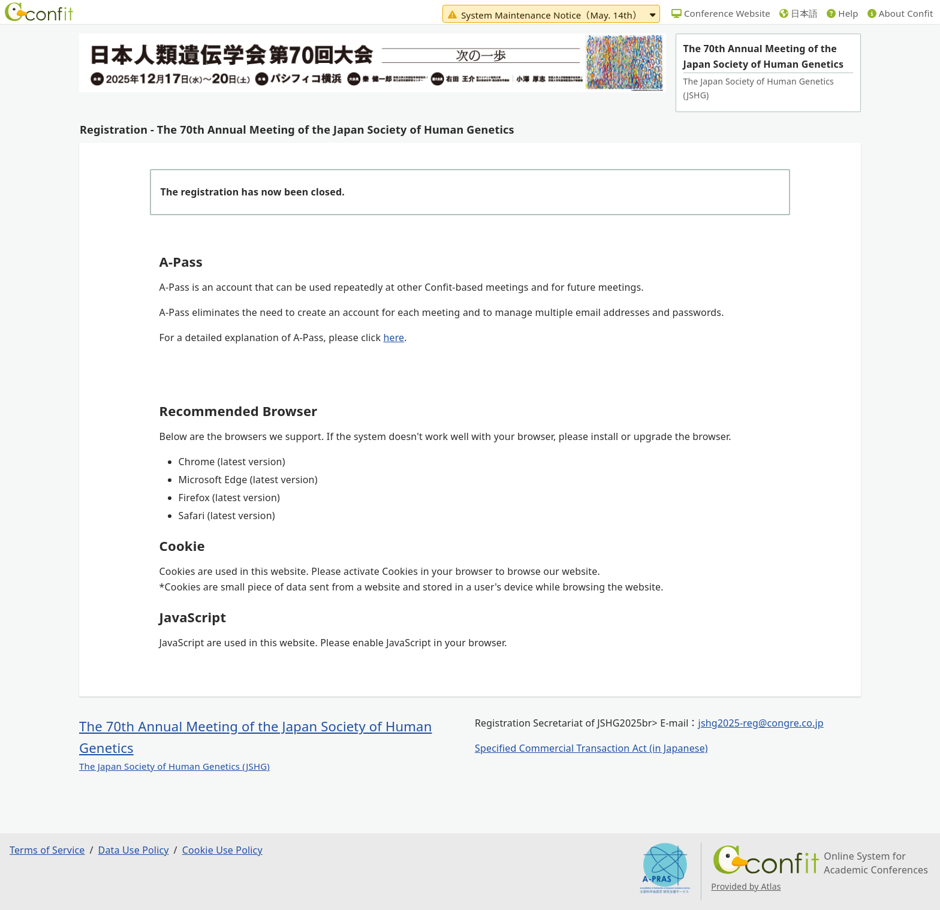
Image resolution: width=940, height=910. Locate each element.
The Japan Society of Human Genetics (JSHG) (174, 766)
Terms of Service (47, 850)
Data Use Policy (133, 850)
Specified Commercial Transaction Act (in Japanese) (591, 748)
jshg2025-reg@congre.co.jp (761, 723)
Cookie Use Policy (222, 850)
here (393, 337)
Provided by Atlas (746, 886)
